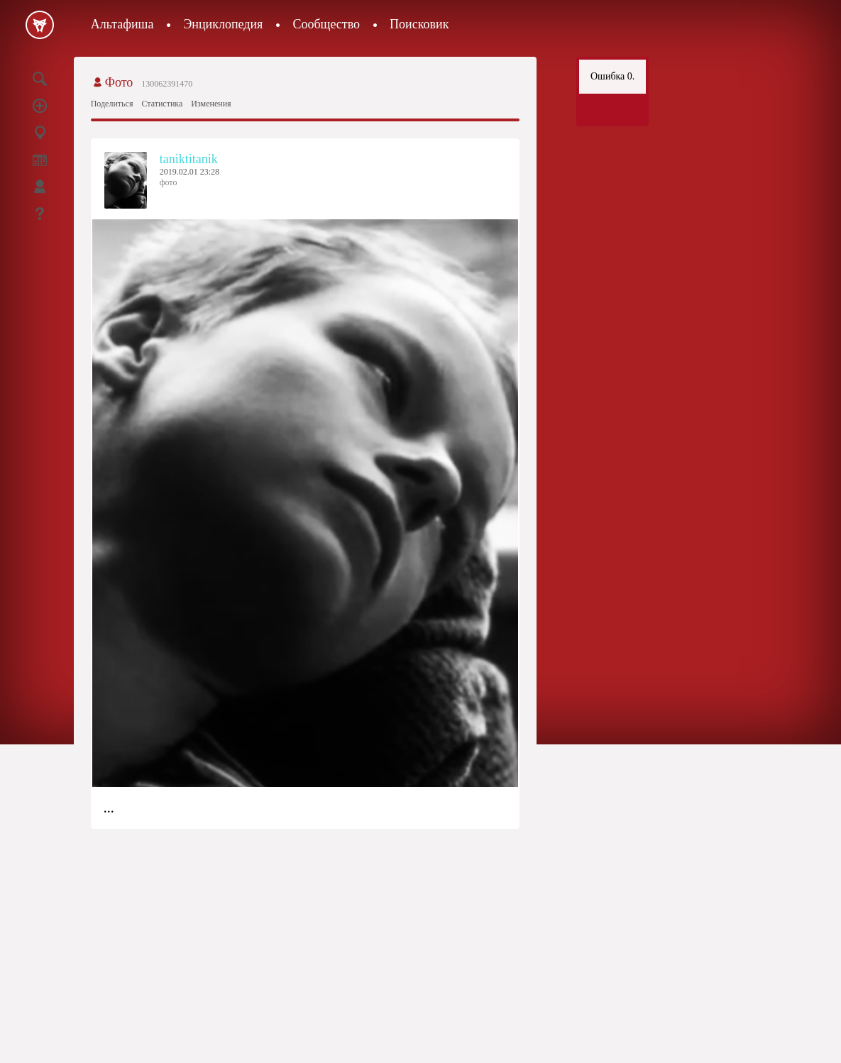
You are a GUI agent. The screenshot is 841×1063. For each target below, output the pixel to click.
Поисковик (419, 24)
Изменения (211, 104)
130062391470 (166, 84)
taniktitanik (189, 159)
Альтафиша (122, 24)
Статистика (161, 104)
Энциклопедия (223, 24)
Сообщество (326, 24)
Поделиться (112, 104)
